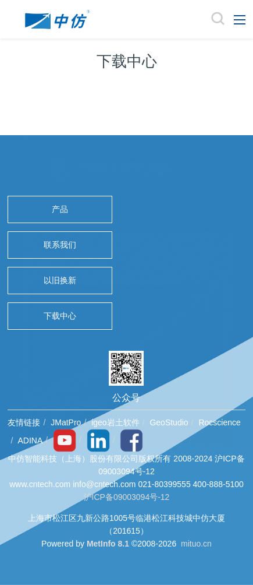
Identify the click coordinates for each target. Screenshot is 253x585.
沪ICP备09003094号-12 (127, 497)
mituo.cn (196, 543)
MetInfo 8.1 (108, 543)
